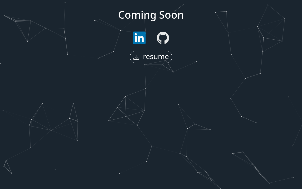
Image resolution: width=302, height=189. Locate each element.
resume (151, 56)
